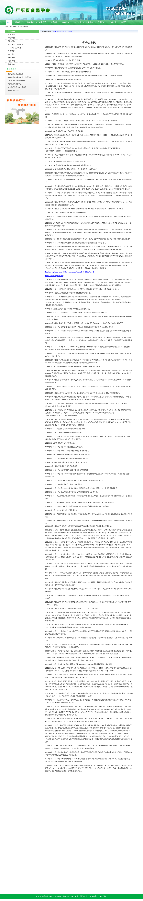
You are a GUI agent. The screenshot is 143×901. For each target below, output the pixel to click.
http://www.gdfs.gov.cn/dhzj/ (54, 276)
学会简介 (11, 34)
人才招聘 (101, 22)
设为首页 (83, 896)
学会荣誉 (11, 51)
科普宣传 (65, 22)
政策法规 (77, 22)
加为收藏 (93, 896)
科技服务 (54, 22)
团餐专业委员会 (13, 90)
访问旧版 (102, 896)
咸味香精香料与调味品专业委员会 (19, 77)
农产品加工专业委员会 (15, 74)
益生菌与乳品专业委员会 (16, 80)
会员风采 (42, 22)
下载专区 (112, 22)
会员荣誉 (11, 54)
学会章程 (18, 22)
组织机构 (11, 41)
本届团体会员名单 (14, 48)
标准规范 (89, 22)
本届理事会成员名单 (15, 44)
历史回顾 (11, 58)
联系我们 (124, 22)
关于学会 (61, 31)
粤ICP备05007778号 (70, 896)
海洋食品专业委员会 (15, 84)
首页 (9, 22)
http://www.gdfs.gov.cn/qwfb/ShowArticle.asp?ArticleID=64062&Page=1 (69, 272)
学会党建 (30, 22)
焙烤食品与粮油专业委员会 (17, 87)
